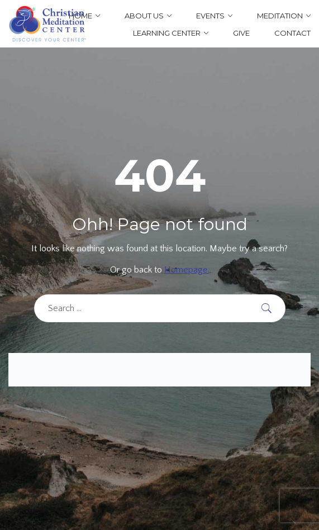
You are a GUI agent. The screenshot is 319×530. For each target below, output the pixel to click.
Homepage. (187, 270)
